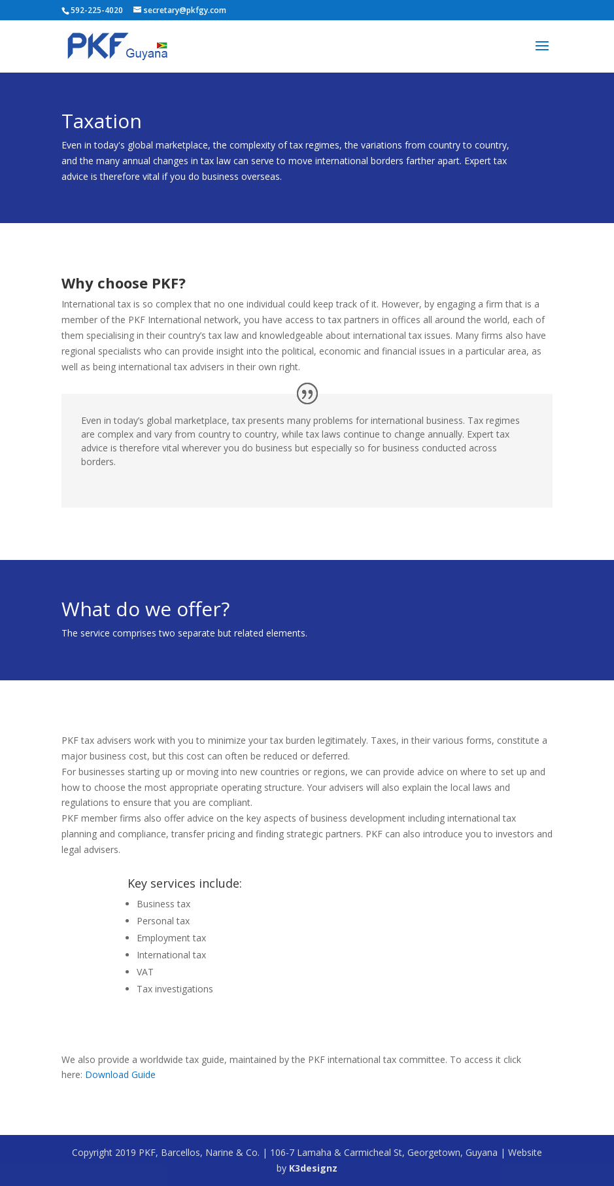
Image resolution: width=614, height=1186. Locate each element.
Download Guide (120, 1074)
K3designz (313, 1168)
